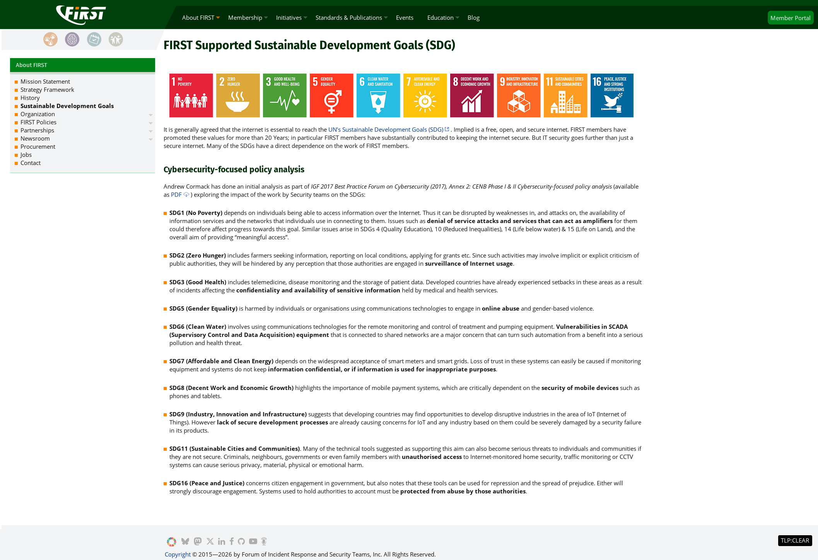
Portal (790, 18)
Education (440, 17)
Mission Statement (45, 81)
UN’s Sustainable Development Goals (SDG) (385, 129)
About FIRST (198, 17)
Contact (30, 163)
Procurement (37, 146)
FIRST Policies (38, 122)
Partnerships (37, 130)
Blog (474, 17)
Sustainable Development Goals (67, 106)
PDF (176, 194)
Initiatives (289, 17)
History (30, 97)
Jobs (26, 154)
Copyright (178, 554)
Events (404, 17)
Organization (37, 114)
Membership (245, 17)
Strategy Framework (47, 89)
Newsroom (35, 138)
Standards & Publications (349, 17)
